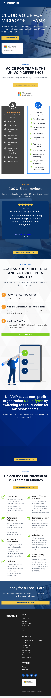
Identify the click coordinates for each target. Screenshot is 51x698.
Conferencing (26, 650)
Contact (24, 621)
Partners (24, 667)
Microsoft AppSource (28, 234)
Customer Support (27, 626)
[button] (22, 243)
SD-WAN (25, 647)
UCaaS (24, 643)
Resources (25, 655)
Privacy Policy (26, 657)
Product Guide (26, 652)
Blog (23, 628)
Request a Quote (27, 623)
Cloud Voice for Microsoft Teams (32, 640)
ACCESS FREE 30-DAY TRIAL (25, 85)
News (23, 631)
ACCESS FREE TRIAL (10, 38)
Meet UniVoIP (26, 618)
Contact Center (26, 645)
